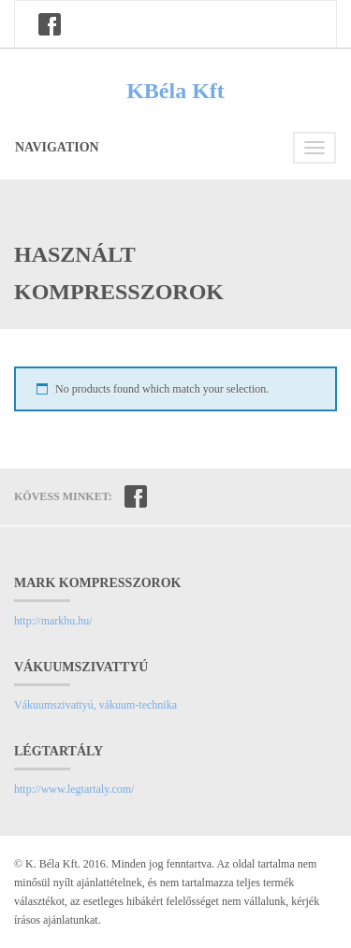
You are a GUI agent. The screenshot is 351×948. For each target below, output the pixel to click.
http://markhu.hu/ (53, 620)
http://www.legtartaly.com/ (74, 789)
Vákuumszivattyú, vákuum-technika (95, 704)
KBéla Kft (175, 91)
